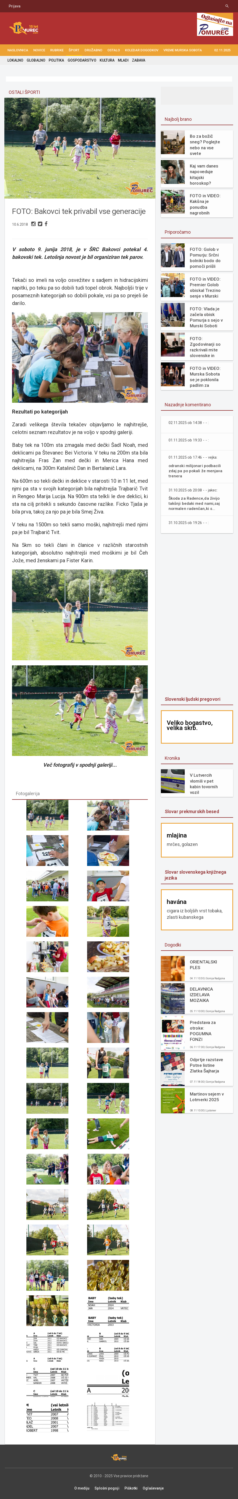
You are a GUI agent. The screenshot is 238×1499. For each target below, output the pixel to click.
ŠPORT (74, 50)
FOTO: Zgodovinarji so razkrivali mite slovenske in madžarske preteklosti (205, 347)
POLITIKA (56, 60)
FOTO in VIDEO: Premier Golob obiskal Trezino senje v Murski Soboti (205, 288)
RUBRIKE (57, 50)
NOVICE (39, 50)
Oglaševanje (152, 1487)
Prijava (14, 6)
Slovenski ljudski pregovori (192, 699)
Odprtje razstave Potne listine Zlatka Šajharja (206, 1065)
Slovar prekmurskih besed (191, 811)
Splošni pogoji (107, 1487)
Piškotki (130, 1487)
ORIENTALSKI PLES (203, 964)
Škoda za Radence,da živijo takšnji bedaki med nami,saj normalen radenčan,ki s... (194, 503)
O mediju (82, 1487)
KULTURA (106, 60)
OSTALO (113, 50)
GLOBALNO (36, 60)
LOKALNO (15, 60)
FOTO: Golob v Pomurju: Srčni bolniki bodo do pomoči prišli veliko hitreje (205, 258)
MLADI (122, 60)
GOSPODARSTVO (81, 60)
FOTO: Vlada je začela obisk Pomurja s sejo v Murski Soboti (206, 317)
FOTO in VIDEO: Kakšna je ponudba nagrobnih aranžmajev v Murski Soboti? (205, 204)
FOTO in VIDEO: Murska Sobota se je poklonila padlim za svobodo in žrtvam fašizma (205, 377)
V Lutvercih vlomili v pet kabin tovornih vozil (203, 784)
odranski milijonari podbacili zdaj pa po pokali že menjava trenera (196, 470)
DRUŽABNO (93, 50)
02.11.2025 (222, 50)
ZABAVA (137, 60)
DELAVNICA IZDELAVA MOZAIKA (201, 995)
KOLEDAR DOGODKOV (141, 50)
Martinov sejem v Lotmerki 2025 (206, 1096)
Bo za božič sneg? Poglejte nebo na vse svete (205, 145)
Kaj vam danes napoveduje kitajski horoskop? (204, 174)
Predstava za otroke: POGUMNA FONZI (207, 1029)
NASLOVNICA (17, 50)
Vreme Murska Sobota (182, 50)
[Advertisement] (199, 615)
